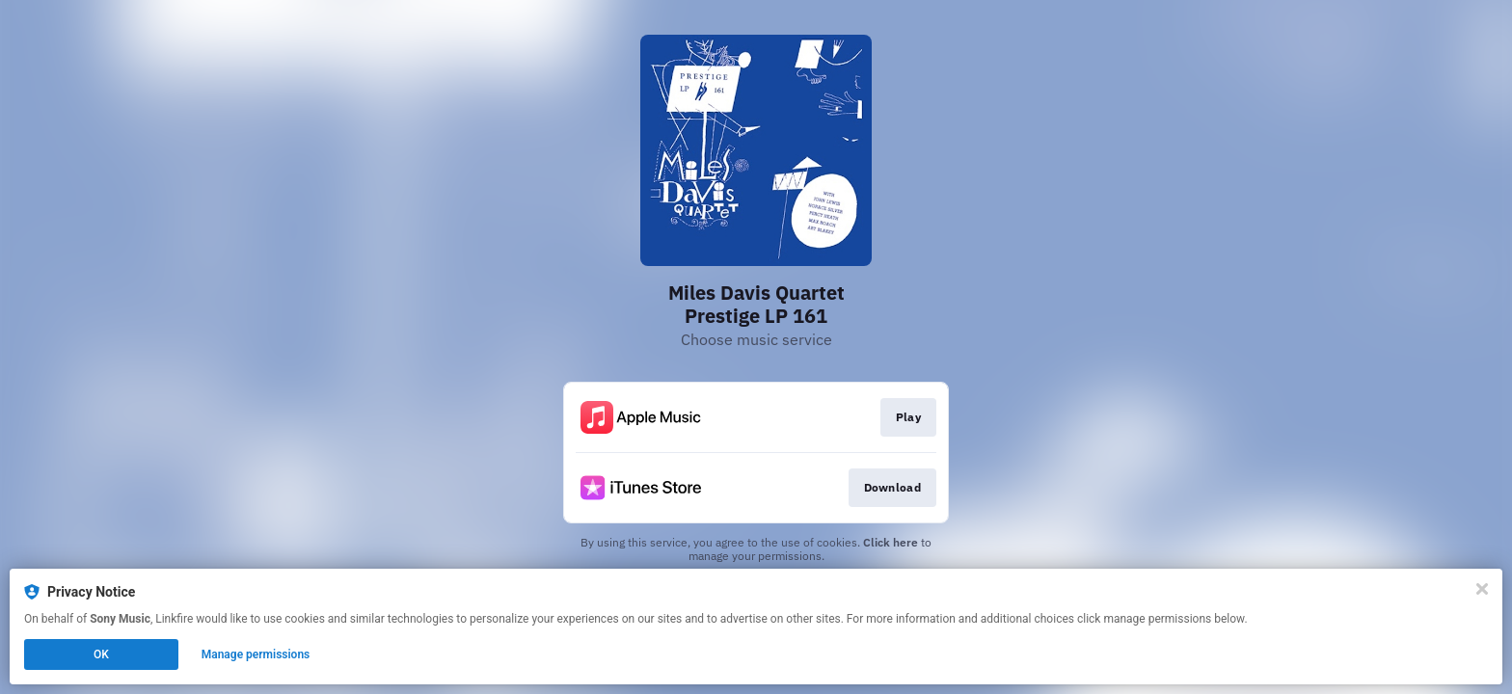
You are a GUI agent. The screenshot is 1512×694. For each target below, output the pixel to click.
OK (101, 654)
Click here (890, 542)
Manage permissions (256, 654)
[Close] (1482, 589)
